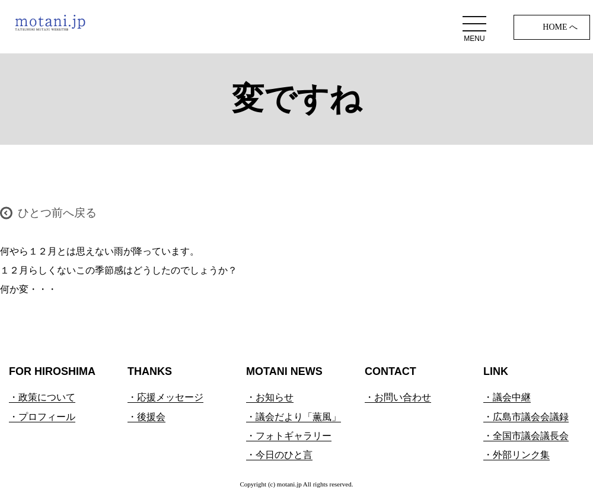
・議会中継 (507, 397)
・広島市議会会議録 (526, 417)
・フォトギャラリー (288, 436)
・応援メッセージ (165, 397)
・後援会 (146, 417)
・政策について (42, 397)
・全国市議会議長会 (526, 436)
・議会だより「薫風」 (293, 417)
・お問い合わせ (398, 397)
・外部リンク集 (516, 455)
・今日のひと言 (279, 455)
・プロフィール (42, 417)
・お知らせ (270, 397)
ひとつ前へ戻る (57, 212)
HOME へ (560, 27)
